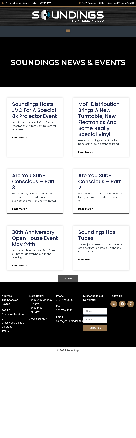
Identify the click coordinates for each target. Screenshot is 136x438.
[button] (68, 30)
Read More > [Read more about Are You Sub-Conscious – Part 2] (85, 209)
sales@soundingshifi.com (71, 321)
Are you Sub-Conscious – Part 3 (33, 181)
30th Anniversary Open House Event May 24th (35, 238)
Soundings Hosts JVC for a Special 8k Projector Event (34, 110)
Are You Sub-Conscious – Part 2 (99, 181)
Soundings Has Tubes (96, 235)
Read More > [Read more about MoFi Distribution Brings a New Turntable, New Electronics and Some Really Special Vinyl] (85, 152)
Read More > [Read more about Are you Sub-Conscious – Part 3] (19, 209)
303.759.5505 (64, 300)
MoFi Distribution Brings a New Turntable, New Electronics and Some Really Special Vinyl (99, 119)
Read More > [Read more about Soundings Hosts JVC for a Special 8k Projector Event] (19, 137)
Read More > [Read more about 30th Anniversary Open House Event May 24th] (19, 265)
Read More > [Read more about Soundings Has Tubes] (85, 259)
